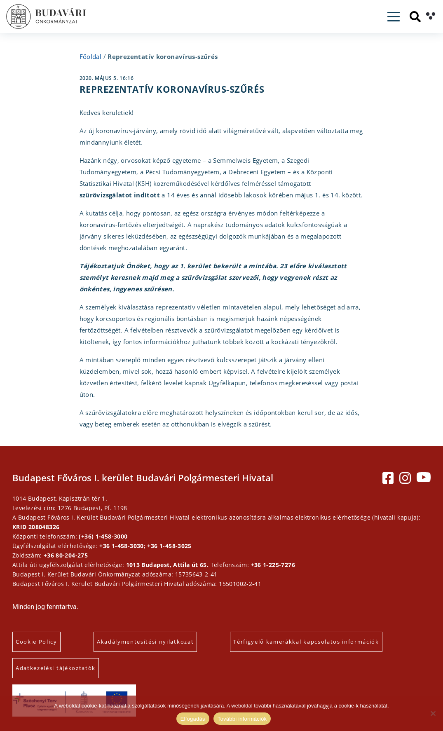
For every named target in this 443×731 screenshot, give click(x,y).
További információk (242, 719)
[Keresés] (415, 16)
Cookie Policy (36, 641)
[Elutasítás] (433, 713)
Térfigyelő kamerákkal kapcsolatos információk (306, 641)
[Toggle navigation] (393, 16)
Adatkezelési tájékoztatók (56, 668)
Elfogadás (192, 719)
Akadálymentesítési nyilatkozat (145, 641)
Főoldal (91, 56)
